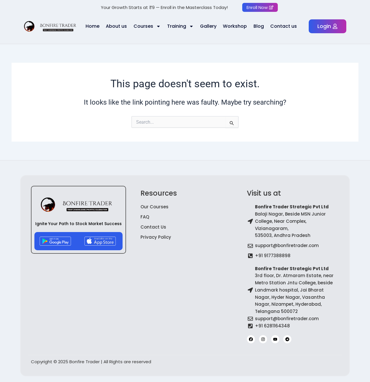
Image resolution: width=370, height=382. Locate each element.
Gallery (208, 26)
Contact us (283, 26)
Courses (147, 26)
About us (116, 26)
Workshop (235, 26)
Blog (259, 26)
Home (92, 26)
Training (180, 26)
